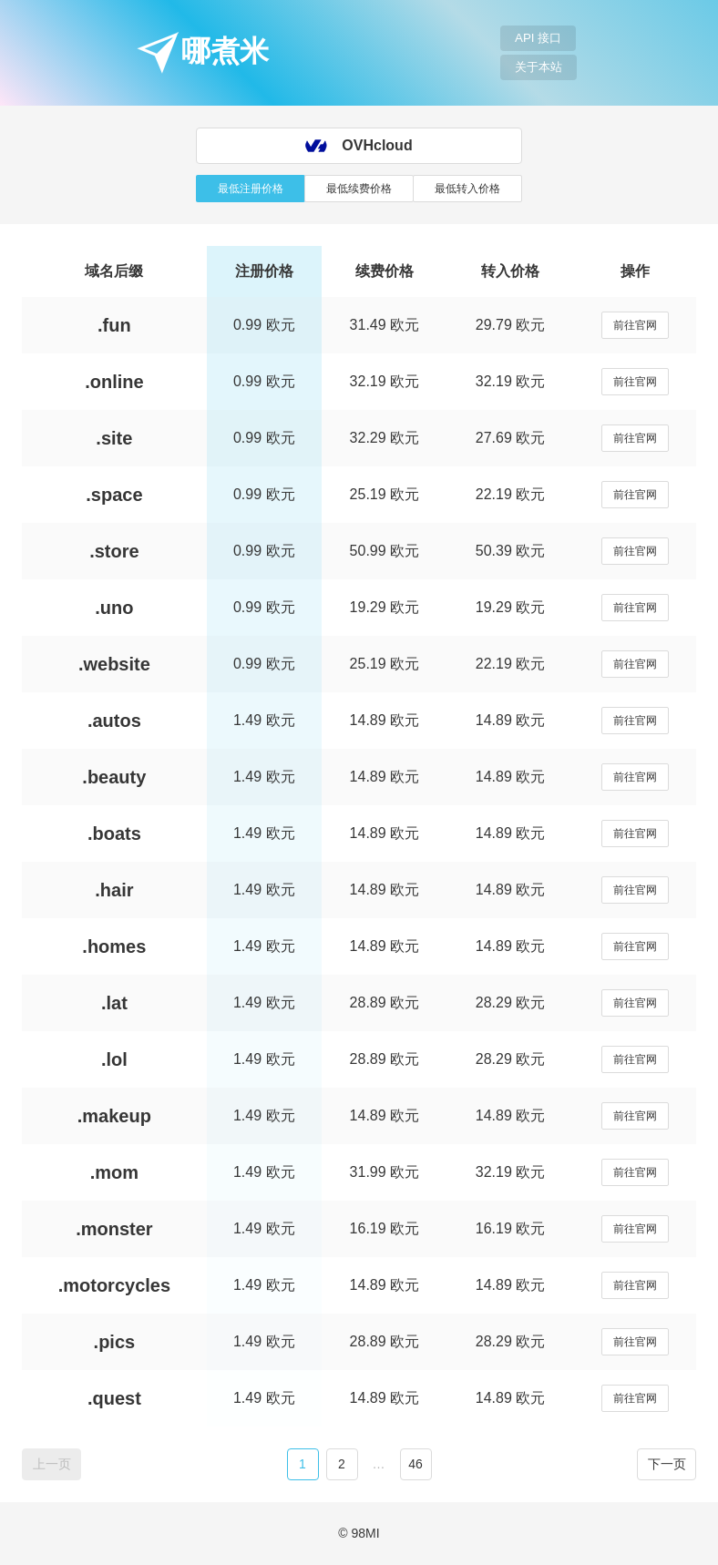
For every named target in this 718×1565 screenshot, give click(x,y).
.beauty (114, 777)
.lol (114, 1059)
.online (114, 382)
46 (415, 1464)
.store (113, 551)
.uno (114, 608)
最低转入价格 (467, 188)
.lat (114, 1003)
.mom (114, 1172)
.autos (114, 721)
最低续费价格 (359, 188)
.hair (114, 890)
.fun (114, 325)
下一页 (667, 1464)
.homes (114, 946)
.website (114, 664)
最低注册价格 (250, 188)
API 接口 (538, 38)
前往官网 (635, 325)
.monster (114, 1229)
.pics (115, 1342)
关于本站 (538, 67)
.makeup (114, 1116)
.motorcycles (114, 1285)
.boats (114, 833)
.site (114, 438)
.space (114, 495)
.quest (114, 1398)
